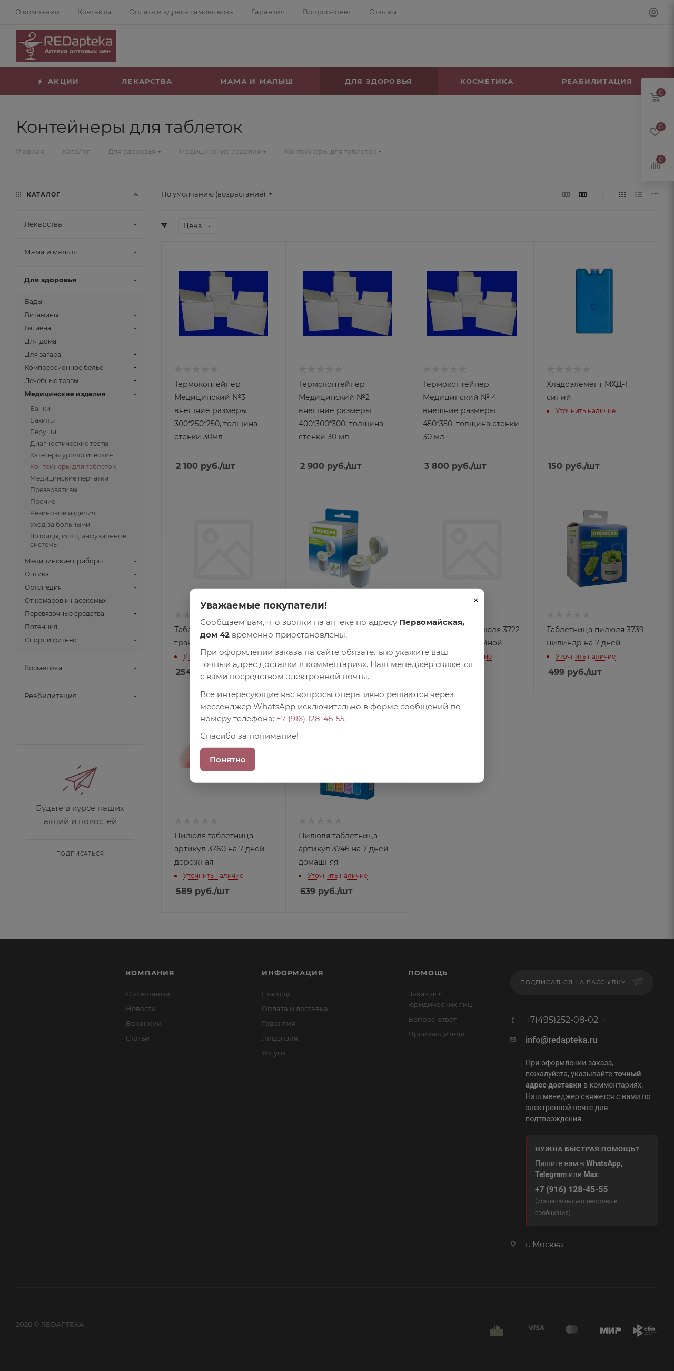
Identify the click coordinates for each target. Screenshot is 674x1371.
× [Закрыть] (476, 600)
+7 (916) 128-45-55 (310, 718)
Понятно (228, 759)
